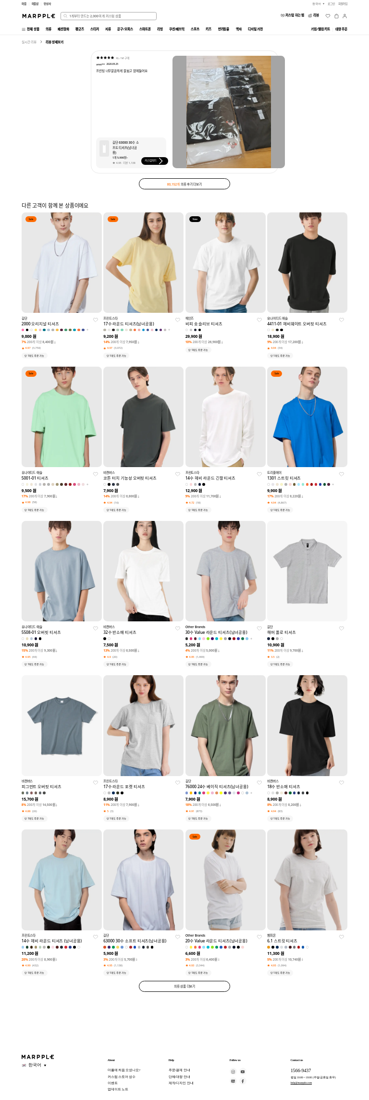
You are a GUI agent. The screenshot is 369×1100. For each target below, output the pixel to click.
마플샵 (35, 4)
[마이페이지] (344, 16)
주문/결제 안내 (179, 1070)
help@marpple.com (301, 1082)
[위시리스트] (328, 16)
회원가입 (343, 4)
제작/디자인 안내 (181, 1083)
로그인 (331, 4)
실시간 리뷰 (29, 42)
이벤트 (113, 1083)
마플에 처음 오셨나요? (124, 1070)
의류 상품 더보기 (185, 986)
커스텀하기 (155, 161)
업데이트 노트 (118, 1089)
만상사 (47, 4)
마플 (24, 4)
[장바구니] (336, 16)
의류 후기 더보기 (184, 184)
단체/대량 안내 (179, 1076)
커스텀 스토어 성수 (121, 1076)
